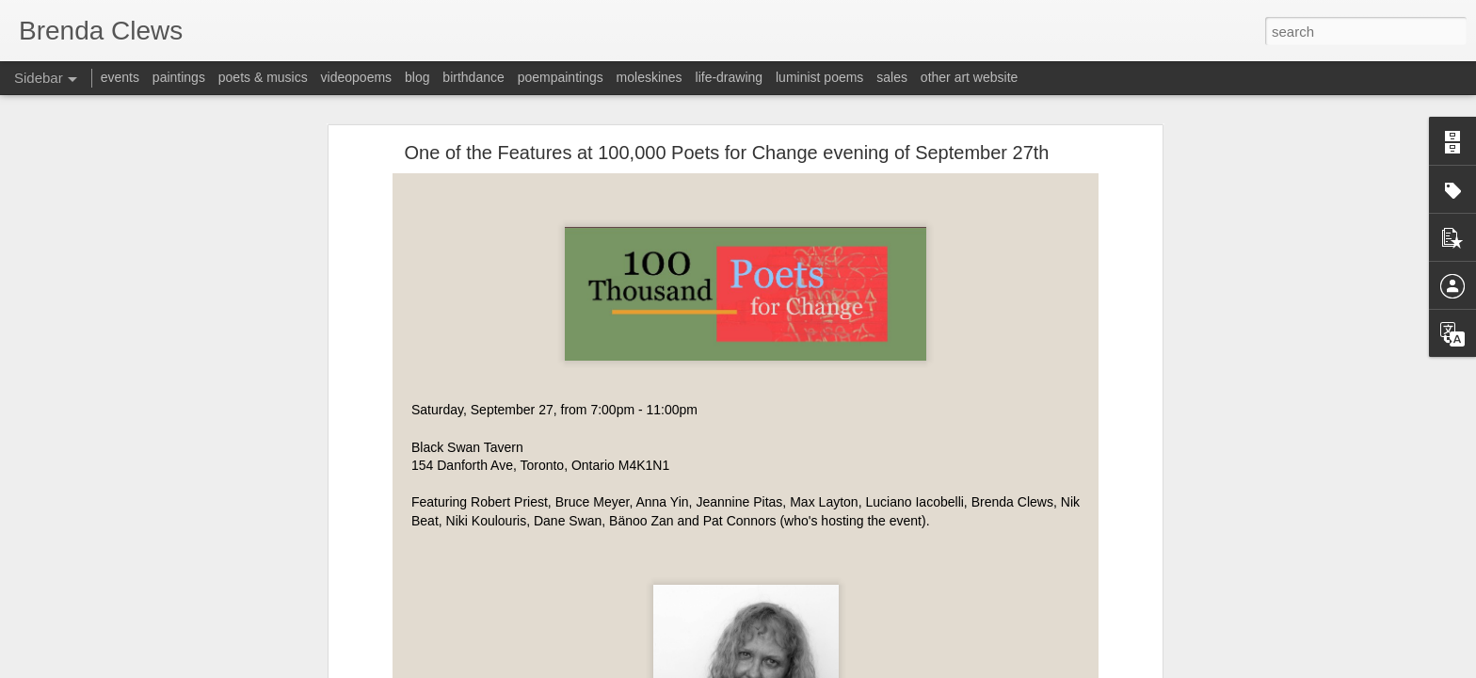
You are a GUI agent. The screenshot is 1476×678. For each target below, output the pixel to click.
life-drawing (729, 77)
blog (417, 77)
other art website (970, 77)
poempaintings (560, 77)
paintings (178, 77)
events (120, 77)
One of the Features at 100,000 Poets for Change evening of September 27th (727, 152)
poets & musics (263, 77)
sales (891, 77)
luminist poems (819, 77)
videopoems (357, 77)
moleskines (649, 77)
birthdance (473, 77)
